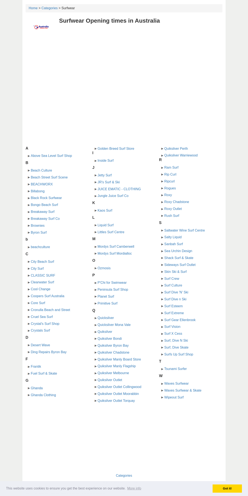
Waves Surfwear (176, 383)
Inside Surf (106, 160)
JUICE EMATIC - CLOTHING (119, 189)
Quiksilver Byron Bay (113, 345)
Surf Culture (173, 285)
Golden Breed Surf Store (116, 148)
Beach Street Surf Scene (49, 177)
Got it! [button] (227, 488)
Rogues (170, 188)
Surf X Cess (173, 333)
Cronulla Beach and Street (50, 310)
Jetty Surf (105, 175)
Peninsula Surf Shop (113, 289)
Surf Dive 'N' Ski (176, 292)
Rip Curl (170, 174)
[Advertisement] (124, 66)
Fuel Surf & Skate (44, 373)
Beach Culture (41, 170)
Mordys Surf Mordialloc (115, 253)
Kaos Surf (105, 210)
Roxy (168, 195)
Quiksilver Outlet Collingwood (119, 387)
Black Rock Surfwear (46, 198)
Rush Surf (171, 215)
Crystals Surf (40, 330)
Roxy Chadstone (176, 202)
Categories (49, 8)
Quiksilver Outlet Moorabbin (118, 394)
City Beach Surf (42, 261)
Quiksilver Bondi (110, 338)
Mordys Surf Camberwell (116, 246)
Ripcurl (169, 181)
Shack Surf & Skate (178, 258)
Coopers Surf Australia (47, 296)
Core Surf (38, 303)
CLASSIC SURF (43, 275)
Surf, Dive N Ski (176, 340)
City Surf (37, 268)
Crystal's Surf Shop (45, 323)
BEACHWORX (42, 184)
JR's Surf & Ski (109, 182)
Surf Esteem (173, 306)
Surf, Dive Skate (176, 347)
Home (33, 8)
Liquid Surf (106, 225)
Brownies (38, 225)
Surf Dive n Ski (175, 299)
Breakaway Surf (42, 212)
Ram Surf (171, 167)
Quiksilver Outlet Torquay (116, 400)
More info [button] (134, 488)
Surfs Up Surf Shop (178, 354)
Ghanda (37, 388)
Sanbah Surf (173, 244)
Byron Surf (39, 232)
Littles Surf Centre (111, 232)
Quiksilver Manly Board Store (119, 359)
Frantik (36, 366)
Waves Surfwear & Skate (182, 390)
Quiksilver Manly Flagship (117, 366)
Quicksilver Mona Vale (114, 325)
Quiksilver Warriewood (181, 155)
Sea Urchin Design (178, 251)
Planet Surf (106, 296)
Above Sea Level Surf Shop (51, 156)
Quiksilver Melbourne (113, 373)
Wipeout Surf (173, 397)
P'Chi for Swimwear (112, 282)
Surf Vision (172, 326)
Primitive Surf (108, 303)
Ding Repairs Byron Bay (49, 352)
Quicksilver (106, 318)
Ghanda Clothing (43, 395)
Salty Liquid (173, 237)
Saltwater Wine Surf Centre (184, 230)
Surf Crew (171, 278)
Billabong (38, 191)
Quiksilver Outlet (110, 380)
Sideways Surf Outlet (179, 265)
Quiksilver (105, 331)
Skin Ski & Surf (175, 271)
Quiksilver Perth (176, 148)
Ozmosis (104, 268)
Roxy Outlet (173, 209)
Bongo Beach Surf (44, 205)
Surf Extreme (174, 313)
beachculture (40, 247)
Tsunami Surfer (175, 369)
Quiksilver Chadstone (113, 352)
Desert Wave (40, 345)
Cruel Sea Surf (42, 317)
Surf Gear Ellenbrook (179, 320)
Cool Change (40, 289)
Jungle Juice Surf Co (113, 196)
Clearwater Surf (42, 282)
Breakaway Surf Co (45, 218)
